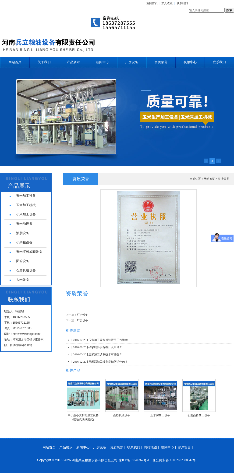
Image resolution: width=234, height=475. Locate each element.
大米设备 (22, 279)
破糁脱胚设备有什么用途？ (96, 347)
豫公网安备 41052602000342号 (174, 460)
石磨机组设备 (26, 270)
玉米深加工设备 (160, 415)
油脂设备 (22, 233)
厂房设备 (131, 62)
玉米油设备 (24, 223)
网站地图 (150, 447)
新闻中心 (102, 62)
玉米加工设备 (26, 196)
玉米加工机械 (26, 205)
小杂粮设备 (24, 242)
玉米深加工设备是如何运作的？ (99, 361)
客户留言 (184, 447)
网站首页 (14, 62)
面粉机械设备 (121, 415)
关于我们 (44, 62)
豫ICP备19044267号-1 (134, 460)
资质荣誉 (160, 62)
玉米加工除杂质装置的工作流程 (99, 340)
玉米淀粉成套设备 (29, 251)
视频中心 (190, 62)
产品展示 (73, 62)
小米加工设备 (26, 214)
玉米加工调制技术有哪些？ (96, 354)
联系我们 (182, 3)
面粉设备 (22, 261)
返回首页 (152, 3)
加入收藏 (167, 3)
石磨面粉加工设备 (199, 415)
